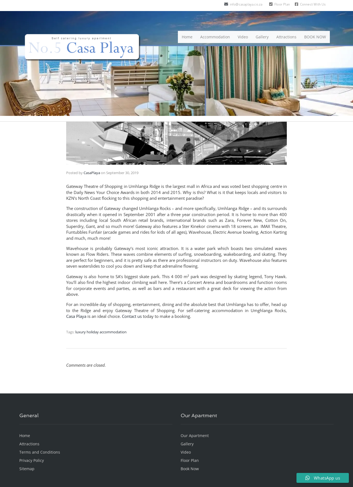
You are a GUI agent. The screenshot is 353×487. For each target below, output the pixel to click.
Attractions (286, 36)
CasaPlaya (92, 172)
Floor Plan (282, 4)
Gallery (262, 36)
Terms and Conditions (39, 452)
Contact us (132, 316)
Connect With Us (313, 4)
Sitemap (26, 468)
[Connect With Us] (296, 4)
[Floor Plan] (271, 4)
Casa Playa (76, 316)
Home (187, 36)
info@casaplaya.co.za (246, 4)
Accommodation (215, 36)
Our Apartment (195, 435)
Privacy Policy (31, 460)
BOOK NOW (315, 36)
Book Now (190, 468)
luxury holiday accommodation (101, 331)
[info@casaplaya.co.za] (226, 4)
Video (243, 36)
